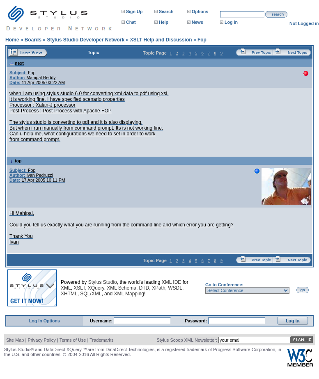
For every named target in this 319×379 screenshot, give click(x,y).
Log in (231, 22)
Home (12, 40)
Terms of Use (73, 340)
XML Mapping (129, 294)
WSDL (175, 288)
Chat (131, 22)
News (197, 22)
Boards (33, 40)
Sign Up (134, 11)
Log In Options (44, 320)
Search (166, 11)
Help (163, 22)
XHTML (69, 294)
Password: (196, 320)
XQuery (96, 288)
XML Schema (121, 288)
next (16, 63)
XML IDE (171, 282)
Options (200, 11)
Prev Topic (261, 52)
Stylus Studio (102, 282)
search (277, 14)
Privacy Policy (41, 340)
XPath (158, 288)
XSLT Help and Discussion (161, 40)
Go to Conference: (224, 284)
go (303, 290)
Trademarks (101, 340)
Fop (202, 40)
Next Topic (297, 52)
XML (66, 288)
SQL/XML (90, 294)
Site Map (15, 340)
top (15, 160)
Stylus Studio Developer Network (85, 40)
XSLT (79, 288)
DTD (144, 288)
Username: (102, 320)
